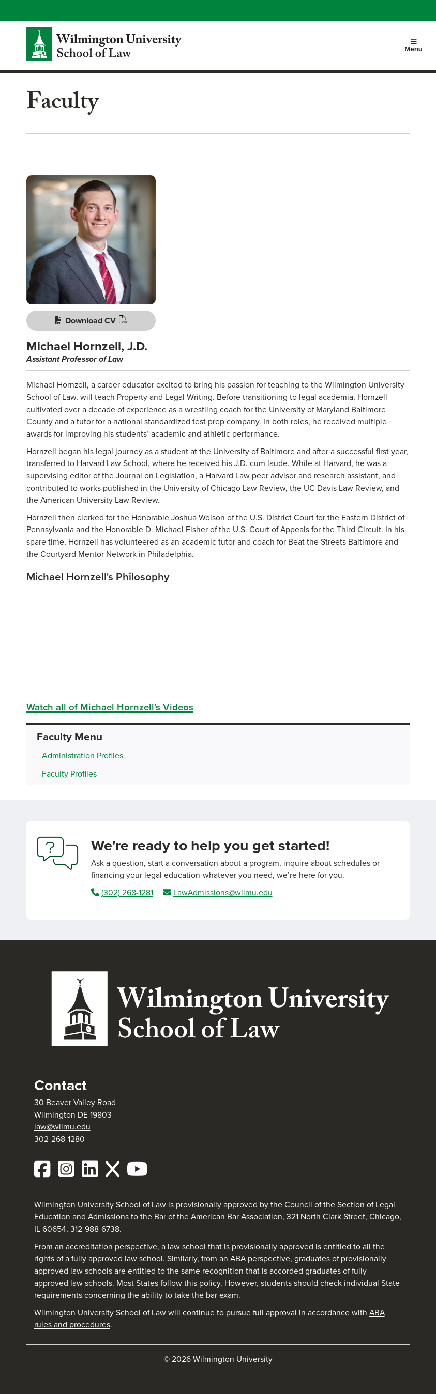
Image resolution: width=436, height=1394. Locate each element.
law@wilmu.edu (62, 1127)
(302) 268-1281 (127, 893)
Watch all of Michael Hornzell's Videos (109, 707)
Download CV (85, 321)
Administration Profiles (82, 756)
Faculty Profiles (69, 774)
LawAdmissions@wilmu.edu (223, 893)
